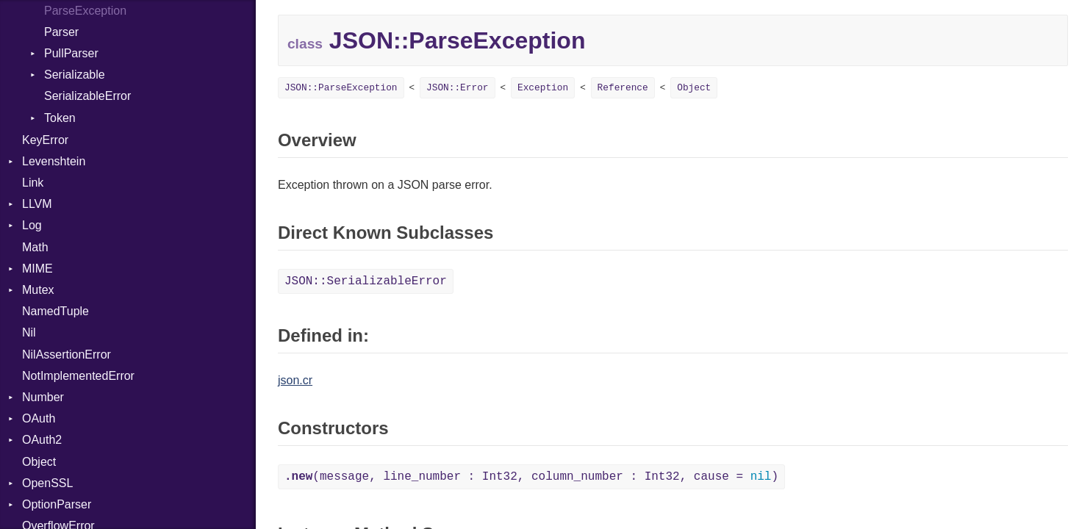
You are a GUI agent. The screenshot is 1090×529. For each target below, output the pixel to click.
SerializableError (87, 96)
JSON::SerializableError (365, 281)
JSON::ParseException (341, 87)
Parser (61, 32)
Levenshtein (53, 161)
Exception (542, 87)
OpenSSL (47, 483)
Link (32, 182)
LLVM (37, 204)
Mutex (38, 290)
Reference (623, 87)
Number (43, 397)
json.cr (295, 380)
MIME (37, 268)
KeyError (45, 140)
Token (60, 118)
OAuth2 (42, 439)
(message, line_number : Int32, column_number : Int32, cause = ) (531, 476)
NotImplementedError (78, 376)
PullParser (71, 53)
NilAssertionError (66, 354)
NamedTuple (55, 311)
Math (35, 247)
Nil (29, 332)
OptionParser (56, 504)
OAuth (38, 418)
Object (39, 462)
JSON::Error (457, 87)
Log (32, 225)
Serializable (74, 74)
